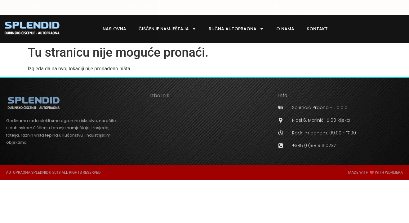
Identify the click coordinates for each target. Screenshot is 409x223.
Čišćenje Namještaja (167, 29)
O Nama (285, 29)
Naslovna (114, 29)
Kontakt (317, 29)
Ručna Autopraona (236, 29)
